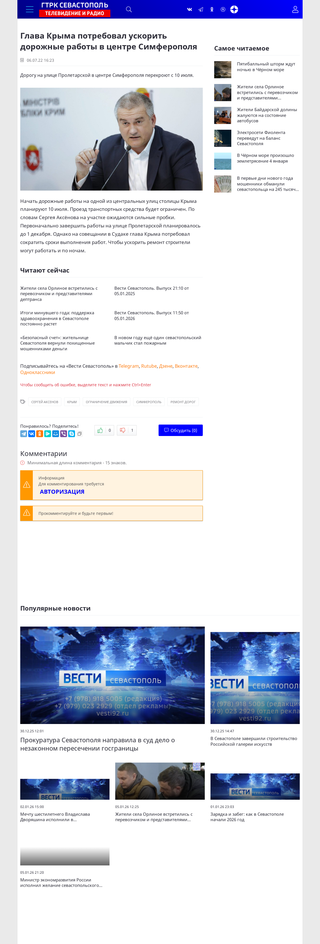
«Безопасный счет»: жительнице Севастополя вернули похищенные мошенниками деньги (57, 343)
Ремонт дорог (183, 402)
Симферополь (148, 402)
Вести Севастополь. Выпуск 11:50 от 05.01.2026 (151, 315)
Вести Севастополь (90, 366)
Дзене (166, 366)
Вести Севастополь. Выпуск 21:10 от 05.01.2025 (151, 291)
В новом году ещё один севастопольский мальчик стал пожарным (157, 340)
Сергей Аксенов (44, 402)
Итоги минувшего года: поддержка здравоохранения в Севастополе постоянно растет (57, 318)
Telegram (129, 366)
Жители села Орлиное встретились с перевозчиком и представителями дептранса (59, 293)
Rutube (149, 366)
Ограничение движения (106, 402)
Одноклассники (37, 372)
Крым (72, 402)
